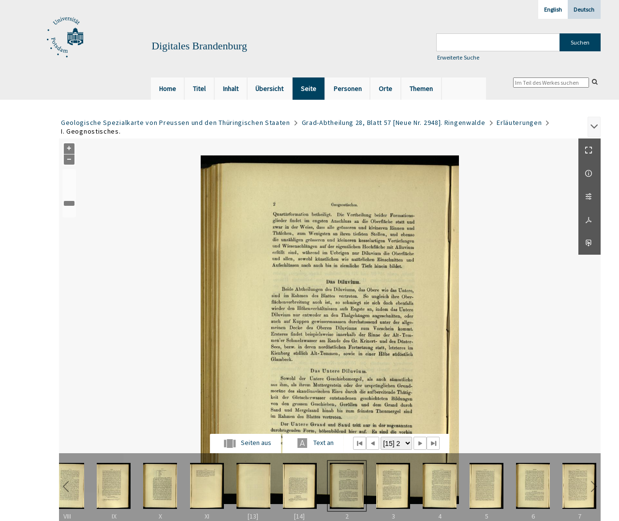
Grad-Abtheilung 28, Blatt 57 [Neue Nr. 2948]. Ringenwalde (394, 122)
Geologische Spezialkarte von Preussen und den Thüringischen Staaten (175, 122)
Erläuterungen (519, 122)
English (553, 9)
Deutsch (584, 9)
